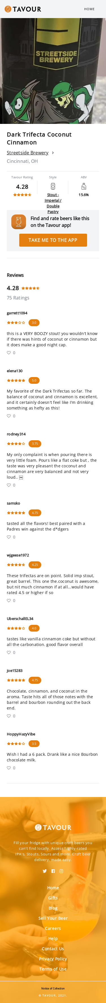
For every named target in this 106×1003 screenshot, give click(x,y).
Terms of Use (52, 969)
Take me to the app (53, 240)
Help (53, 938)
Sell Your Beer (53, 918)
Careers (53, 928)
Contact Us (53, 948)
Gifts (53, 898)
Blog (53, 908)
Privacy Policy (53, 959)
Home (89, 9)
